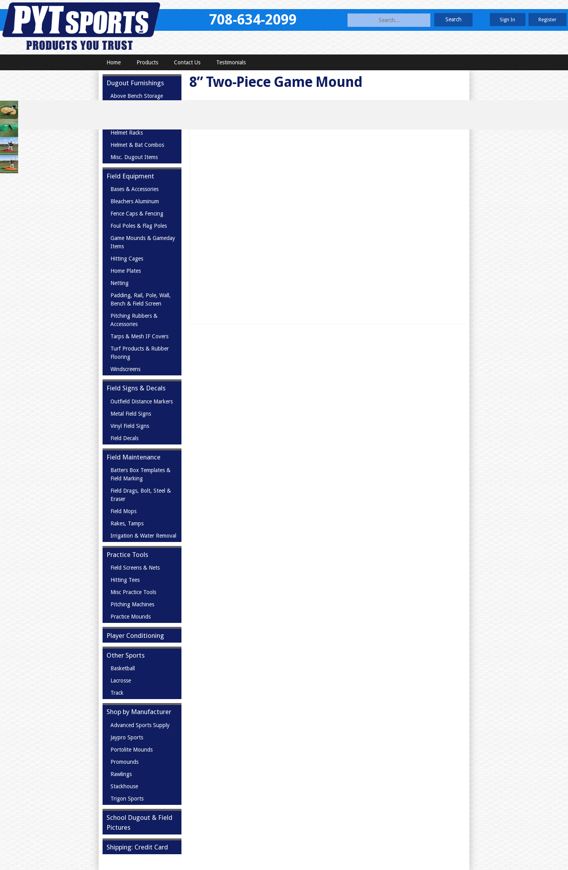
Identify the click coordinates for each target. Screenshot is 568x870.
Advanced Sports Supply (140, 725)
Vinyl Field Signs (129, 426)
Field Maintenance (133, 457)
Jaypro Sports (126, 737)
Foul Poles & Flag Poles (138, 226)
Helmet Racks (126, 132)
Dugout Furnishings (135, 83)
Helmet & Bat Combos (137, 145)
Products (147, 62)
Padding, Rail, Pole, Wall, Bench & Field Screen (140, 299)
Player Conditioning (135, 635)
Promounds (124, 762)
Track (116, 693)
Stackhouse (124, 786)
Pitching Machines (132, 604)
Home (113, 62)
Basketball (122, 668)
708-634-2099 (253, 19)
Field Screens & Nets (135, 567)
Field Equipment (130, 176)
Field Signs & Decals (136, 388)
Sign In (507, 19)
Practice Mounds (130, 616)
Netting (119, 283)
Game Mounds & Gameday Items (142, 242)
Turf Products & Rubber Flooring (139, 352)
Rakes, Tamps (127, 523)
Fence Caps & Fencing (136, 213)
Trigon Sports (127, 798)
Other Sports (125, 655)
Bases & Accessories (134, 189)
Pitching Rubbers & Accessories (133, 320)
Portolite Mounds (131, 749)
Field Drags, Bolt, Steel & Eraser (140, 495)
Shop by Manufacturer (138, 712)
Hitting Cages (126, 258)
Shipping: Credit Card (137, 847)
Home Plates (125, 271)
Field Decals (124, 438)
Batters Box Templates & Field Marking (140, 474)
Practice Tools (127, 555)
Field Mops (123, 511)
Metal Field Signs (130, 414)
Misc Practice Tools (133, 592)
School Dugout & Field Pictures (139, 822)
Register (547, 19)
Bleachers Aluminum (134, 201)
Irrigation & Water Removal (143, 535)
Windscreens (125, 369)
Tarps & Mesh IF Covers (139, 336)
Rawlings (121, 774)
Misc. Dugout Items (134, 157)
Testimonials (231, 62)
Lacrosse (120, 680)
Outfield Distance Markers (141, 401)
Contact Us (187, 62)
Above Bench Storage (136, 96)
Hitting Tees (125, 580)
